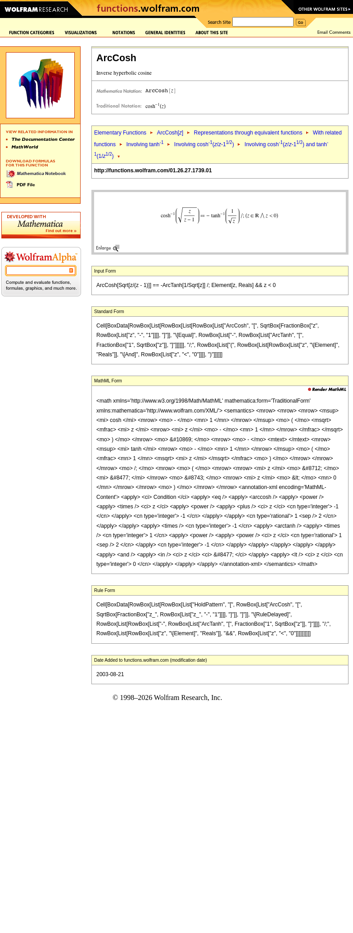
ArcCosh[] (170, 133)
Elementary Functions (120, 133)
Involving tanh (144, 144)
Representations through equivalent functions (248, 133)
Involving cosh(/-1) (204, 144)
